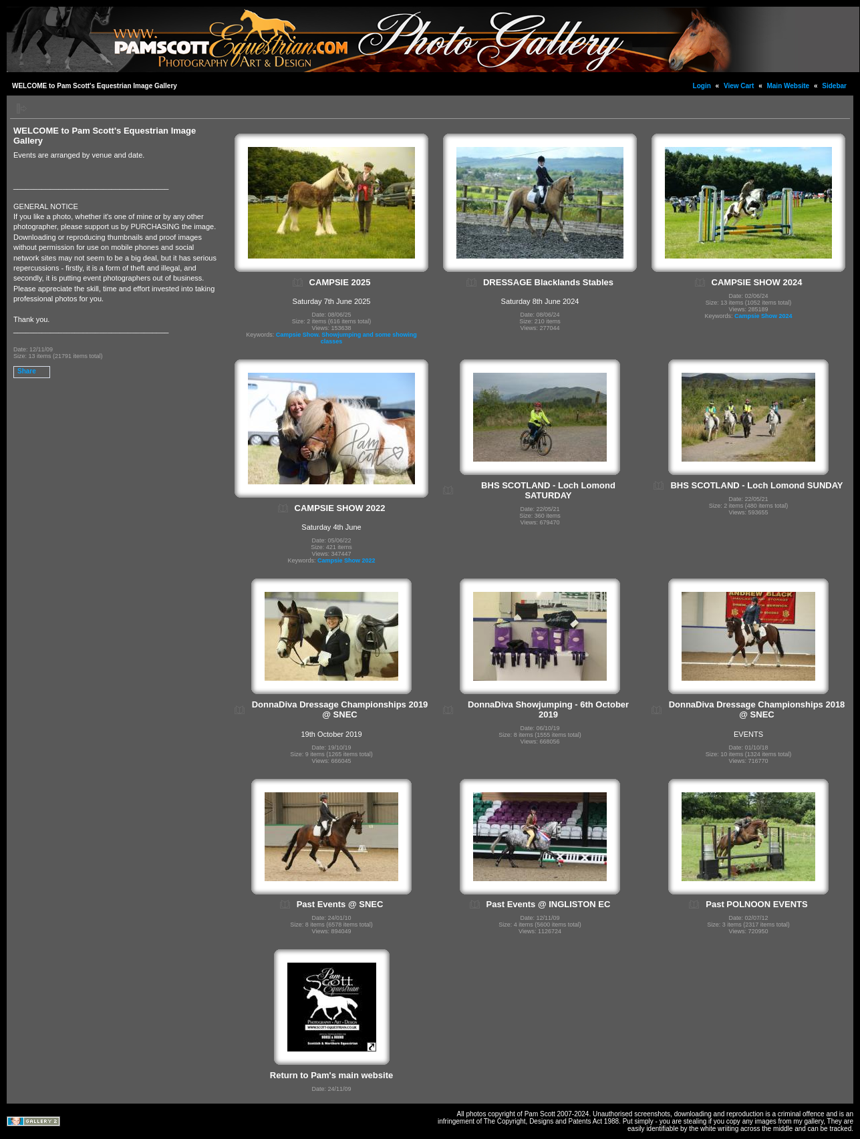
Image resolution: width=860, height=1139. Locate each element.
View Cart (739, 86)
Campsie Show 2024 (763, 316)
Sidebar (834, 86)
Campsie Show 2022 (346, 560)
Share (26, 371)
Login (702, 86)
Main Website (787, 86)
